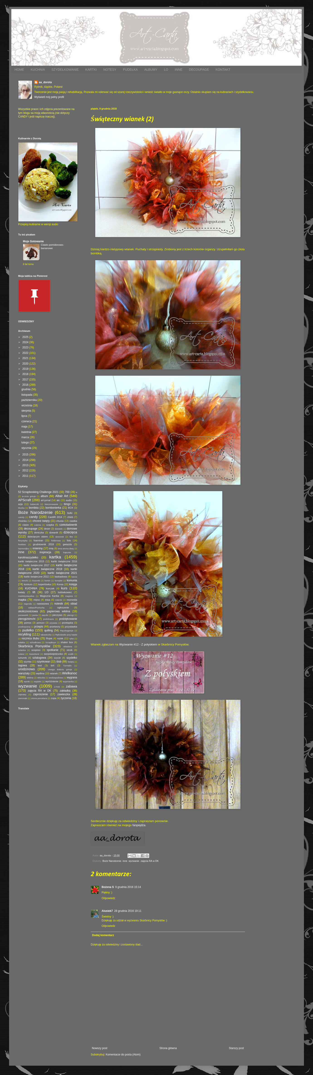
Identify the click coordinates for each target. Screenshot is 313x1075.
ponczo (40, 622)
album (44, 496)
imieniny (38, 548)
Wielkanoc (69, 673)
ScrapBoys (50, 642)
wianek (54, 673)
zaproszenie (40, 694)
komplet (58, 580)
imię (51, 548)
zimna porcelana (39, 698)
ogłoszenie (63, 607)
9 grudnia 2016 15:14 (128, 887)
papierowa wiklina (58, 611)
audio (69, 500)
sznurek (22, 657)
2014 (25, 460)
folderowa (56, 540)
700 (67, 492)
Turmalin (67, 665)
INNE (178, 69)
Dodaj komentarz (103, 935)
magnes (69, 596)
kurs (64, 588)
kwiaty (21, 592)
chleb (70, 517)
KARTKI (91, 69)
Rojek (49, 638)
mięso (36, 599)
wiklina (30, 677)
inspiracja (45, 552)
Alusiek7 (107, 910)
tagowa (22, 665)
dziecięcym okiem (38, 536)
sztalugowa (39, 657)
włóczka (41, 677)
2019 (25, 368)
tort (52, 665)
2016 (25, 384)
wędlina (40, 673)
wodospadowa (56, 677)
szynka (28, 661)
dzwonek (59, 536)
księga (73, 584)
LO (166, 69)
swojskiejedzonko (53, 653)
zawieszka (63, 694)
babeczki (34, 504)
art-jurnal (46, 500)
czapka (50, 524)
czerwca (26, 421)
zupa (53, 698)
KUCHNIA (38, 69)
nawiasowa (43, 603)
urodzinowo (26, 669)
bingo (67, 504)
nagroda (28, 603)
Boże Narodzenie (112, 861)
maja (24, 426)
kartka (55, 557)
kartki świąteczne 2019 (47, 569)
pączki (45, 615)
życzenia (66, 698)
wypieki (37, 681)
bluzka (21, 508)
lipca (24, 416)
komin (47, 580)
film (71, 536)
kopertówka (44, 584)
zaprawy (22, 694)
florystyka (22, 540)
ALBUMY (150, 69)
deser (47, 528)
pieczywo (57, 615)
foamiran (38, 540)
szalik (70, 654)
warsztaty (24, 673)
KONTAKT (222, 69)
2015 (25, 454)
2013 (25, 465)
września (27, 405)
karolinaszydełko (28, 557)
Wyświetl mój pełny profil (49, 97)
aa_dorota (45, 82)
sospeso (35, 650)
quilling (48, 630)
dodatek (59, 529)
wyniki (27, 681)
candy (33, 517)
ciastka (73, 521)
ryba (71, 638)
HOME (19, 69)
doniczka (39, 532)
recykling (24, 634)
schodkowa (35, 642)
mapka (22, 599)
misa (47, 599)
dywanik (53, 532)
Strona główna (168, 1048)
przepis (38, 626)
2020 (25, 363)
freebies (22, 544)
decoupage (30, 528)
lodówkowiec (65, 592)
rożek (60, 638)
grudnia (26, 389)
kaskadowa (61, 576)
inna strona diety (66, 548)
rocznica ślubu (30, 638)
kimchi (25, 580)
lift (33, 592)
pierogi (70, 615)
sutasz (21, 654)
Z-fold (57, 686)
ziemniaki (22, 698)
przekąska (67, 622)
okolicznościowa (28, 611)
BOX (70, 507)
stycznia (26, 448)
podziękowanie (68, 618)
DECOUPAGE (199, 69)
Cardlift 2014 (55, 517)
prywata (53, 623)
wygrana (72, 677)
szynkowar (43, 661)
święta (71, 661)
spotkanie (52, 650)
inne (125, 861)
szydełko (71, 657)
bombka (34, 507)
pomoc (27, 622)
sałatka (21, 642)
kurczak (50, 588)
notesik (58, 603)
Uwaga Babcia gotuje (60, 669)
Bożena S (108, 887)
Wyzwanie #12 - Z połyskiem (138, 644)
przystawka (71, 626)
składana (67, 646)
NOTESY (109, 69)
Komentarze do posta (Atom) (123, 1054)
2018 (25, 374)
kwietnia (26, 432)
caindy (21, 517)
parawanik (23, 615)
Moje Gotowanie (33, 241)
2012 (25, 470)
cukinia (37, 525)
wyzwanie (134, 861)
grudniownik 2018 (43, 544)
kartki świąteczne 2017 (36, 565)
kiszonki (36, 580)
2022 (25, 353)
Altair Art (61, 496)
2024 (25, 342)
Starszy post (236, 1048)
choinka (22, 521)
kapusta (67, 552)
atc (58, 500)
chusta (60, 521)
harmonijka (23, 548)
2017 (25, 379)
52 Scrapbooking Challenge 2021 (38, 492)
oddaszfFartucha (36, 607)
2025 (25, 337)
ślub (58, 661)
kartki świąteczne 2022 (36, 576)
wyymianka (68, 681)
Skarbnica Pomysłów (34, 646)
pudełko (28, 630)
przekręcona (24, 626)
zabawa (71, 686)
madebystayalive (26, 596)
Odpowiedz (108, 898)
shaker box (67, 642)
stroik (70, 650)
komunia (72, 580)
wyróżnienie (51, 681)
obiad (74, 603)
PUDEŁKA (130, 69)
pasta (35, 615)
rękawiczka (46, 634)
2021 (25, 358)
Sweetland (34, 654)
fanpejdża (138, 825)
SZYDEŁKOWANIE (65, 69)
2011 (25, 476)
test (40, 665)
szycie (57, 657)
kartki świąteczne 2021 (62, 573)
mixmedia (72, 599)
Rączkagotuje (66, 630)
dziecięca (70, 532)
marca (25, 437)
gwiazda (67, 544)
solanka (22, 650)
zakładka (65, 690)
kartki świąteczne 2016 (64, 561)
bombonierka (53, 507)
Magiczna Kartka (49, 596)
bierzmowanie (51, 504)
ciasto (25, 524)
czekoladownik (68, 524)
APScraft (24, 500)
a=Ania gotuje (29, 496)
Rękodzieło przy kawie (66, 634)
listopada (27, 394)
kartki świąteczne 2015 (31, 561)
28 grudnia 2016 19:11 (127, 910)
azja (20, 504)
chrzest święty (41, 520)
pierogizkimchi (26, 618)
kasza (74, 576)
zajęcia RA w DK (150, 861)
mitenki (58, 600)
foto (69, 540)
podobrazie (48, 619)
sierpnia (26, 410)
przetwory (55, 626)
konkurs (28, 584)
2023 (25, 347)
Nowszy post (99, 1048)
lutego (25, 442)
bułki (69, 513)
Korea (60, 584)
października (29, 400)
